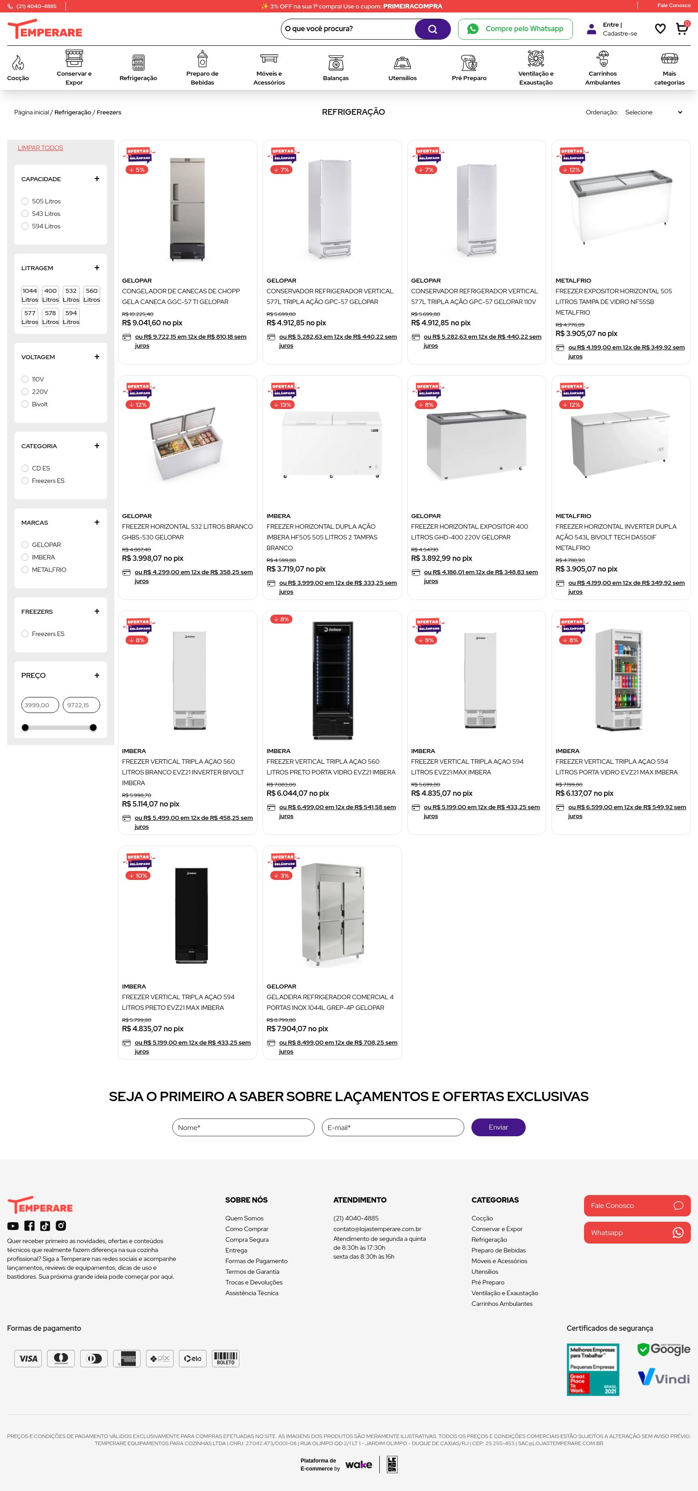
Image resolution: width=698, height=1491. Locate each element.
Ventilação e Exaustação (505, 1293)
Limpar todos (40, 148)
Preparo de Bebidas (499, 1250)
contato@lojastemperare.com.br (377, 1229)
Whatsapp (637, 1232)
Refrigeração (73, 112)
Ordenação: (602, 112)
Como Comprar (247, 1229)
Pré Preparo (488, 1282)
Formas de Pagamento (257, 1261)
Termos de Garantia (253, 1272)
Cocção (482, 1218)
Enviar (498, 1127)
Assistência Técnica (252, 1293)
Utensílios (485, 1272)
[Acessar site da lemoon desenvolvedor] (388, 1464)
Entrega (237, 1250)
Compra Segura (247, 1240)
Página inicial (31, 112)
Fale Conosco (637, 1205)
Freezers (109, 112)
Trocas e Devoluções (254, 1282)
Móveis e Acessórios (500, 1261)
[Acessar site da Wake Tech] (323, 1465)
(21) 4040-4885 (356, 1218)
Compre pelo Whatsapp (515, 29)
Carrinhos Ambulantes (502, 1304)
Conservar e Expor (497, 1229)
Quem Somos (245, 1218)
